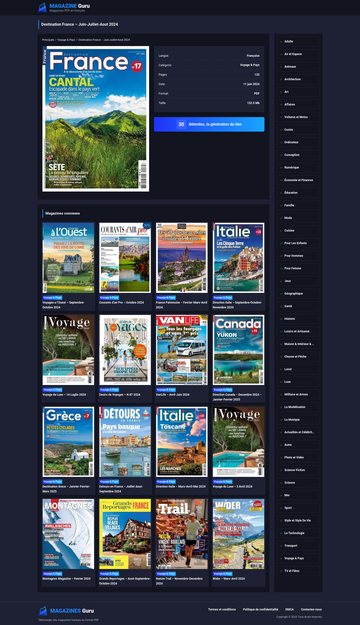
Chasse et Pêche (295, 356)
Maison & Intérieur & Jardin (302, 344)
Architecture (293, 79)
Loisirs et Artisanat (297, 331)
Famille (289, 205)
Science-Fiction (295, 470)
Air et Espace (293, 54)
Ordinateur (291, 142)
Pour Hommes (294, 255)
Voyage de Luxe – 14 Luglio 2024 (64, 394)
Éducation (291, 192)
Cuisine (289, 230)
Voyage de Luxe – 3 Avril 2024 (232, 486)
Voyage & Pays (294, 558)
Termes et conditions (222, 609)
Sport (288, 508)
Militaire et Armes (296, 394)
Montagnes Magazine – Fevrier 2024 (67, 578)
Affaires (290, 104)
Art (287, 92)
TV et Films (292, 571)
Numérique (292, 167)
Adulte (289, 41)
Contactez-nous (311, 609)
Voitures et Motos (296, 117)
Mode (288, 218)
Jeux (288, 281)
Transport (291, 545)
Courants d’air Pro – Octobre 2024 (121, 302)
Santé (288, 306)
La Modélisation (295, 407)
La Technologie (294, 533)
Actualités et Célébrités (300, 432)
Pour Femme (293, 268)
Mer (287, 495)
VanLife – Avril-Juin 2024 (173, 394)
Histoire (290, 319)
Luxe (288, 382)
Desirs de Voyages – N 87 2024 (119, 394)
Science (290, 482)
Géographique (294, 293)
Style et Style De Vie (298, 520)
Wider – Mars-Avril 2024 (229, 578)
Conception (292, 155)
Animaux (290, 66)
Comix (289, 129)
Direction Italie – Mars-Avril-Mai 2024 (181, 486)
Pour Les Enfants (296, 243)
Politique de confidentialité (260, 609)
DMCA (289, 609)
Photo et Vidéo (294, 457)
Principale (48, 40)
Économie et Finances (299, 180)
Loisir (288, 369)
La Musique (292, 419)
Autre (288, 445)
